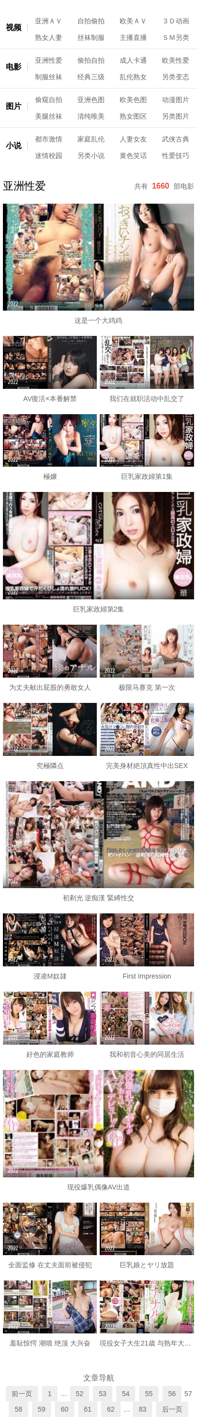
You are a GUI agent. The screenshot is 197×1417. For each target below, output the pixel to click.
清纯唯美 (91, 116)
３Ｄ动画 (175, 21)
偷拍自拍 (91, 60)
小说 (13, 145)
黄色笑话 (133, 155)
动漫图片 (175, 100)
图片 (13, 106)
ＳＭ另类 (175, 37)
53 (103, 1394)
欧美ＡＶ (133, 21)
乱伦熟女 (133, 77)
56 (172, 1394)
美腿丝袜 (48, 116)
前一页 (22, 1394)
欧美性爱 (175, 60)
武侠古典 (175, 139)
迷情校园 (48, 155)
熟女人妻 (48, 37)
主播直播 (133, 37)
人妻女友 (133, 139)
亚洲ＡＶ (48, 21)
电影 (13, 67)
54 (126, 1394)
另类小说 (91, 155)
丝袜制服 (91, 37)
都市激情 (48, 139)
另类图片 (175, 116)
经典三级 (91, 77)
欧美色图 (133, 100)
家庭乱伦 (91, 139)
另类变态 (175, 77)
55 (149, 1394)
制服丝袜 (48, 77)
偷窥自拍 (48, 100)
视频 (13, 27)
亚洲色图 (91, 100)
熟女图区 (133, 116)
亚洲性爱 (48, 60)
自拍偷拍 (91, 21)
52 (80, 1394)
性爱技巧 (175, 155)
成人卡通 (133, 60)
